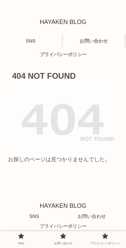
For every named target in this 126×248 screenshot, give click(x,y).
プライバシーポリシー (63, 226)
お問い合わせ (92, 216)
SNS (34, 216)
